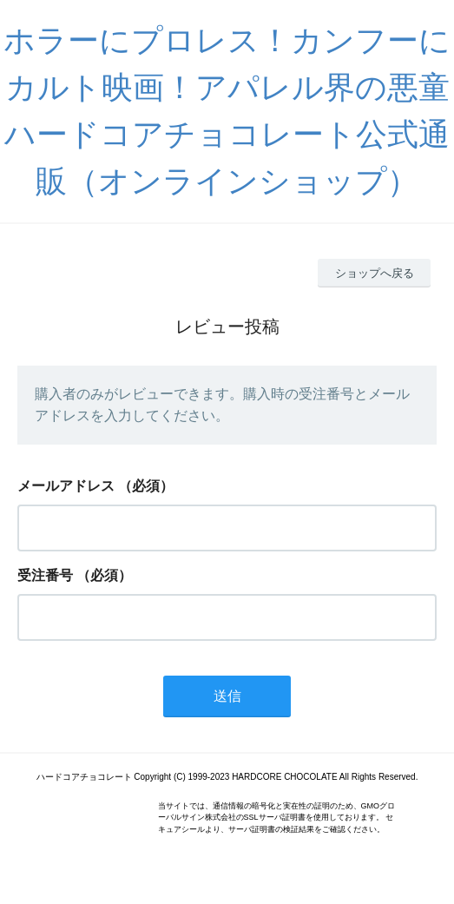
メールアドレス (66, 485)
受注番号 (45, 575)
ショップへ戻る (374, 273)
